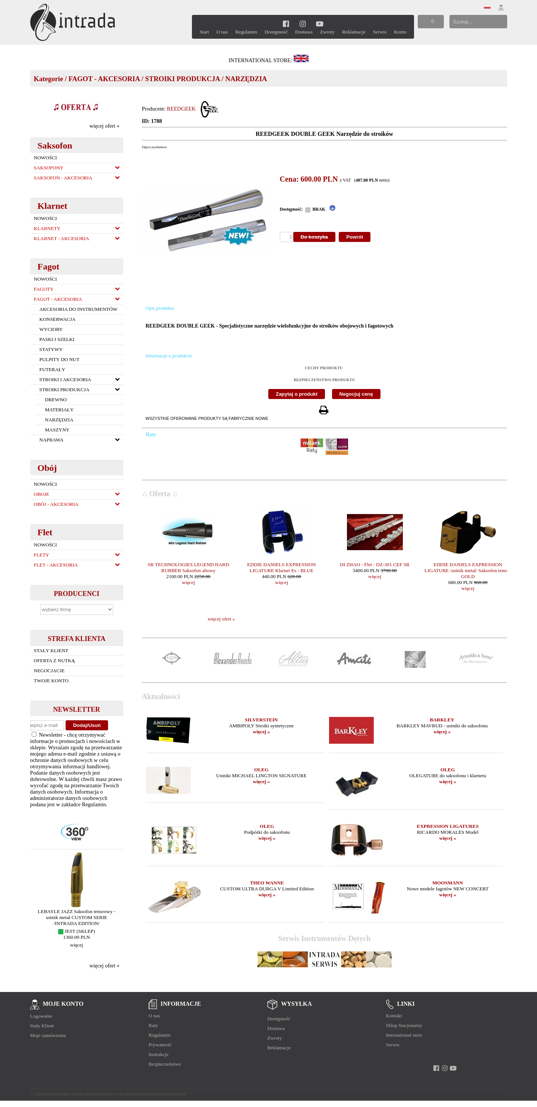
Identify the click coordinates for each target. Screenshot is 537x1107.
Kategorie (48, 79)
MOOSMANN (447, 883)
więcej (76, 945)
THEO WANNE (267, 883)
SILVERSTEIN (261, 719)
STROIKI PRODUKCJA (182, 79)
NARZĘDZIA (246, 79)
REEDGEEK (181, 109)
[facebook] (286, 23)
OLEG (261, 769)
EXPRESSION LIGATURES (447, 826)
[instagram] (302, 23)
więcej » (261, 731)
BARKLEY (442, 719)
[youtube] (320, 23)
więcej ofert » (104, 126)
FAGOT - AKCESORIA (104, 79)
